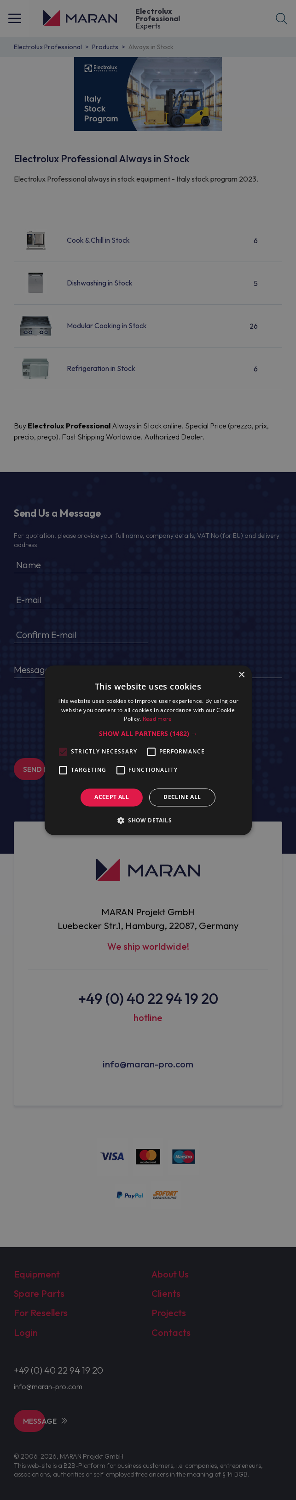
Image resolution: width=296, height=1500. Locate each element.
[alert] (148, 750)
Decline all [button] (182, 797)
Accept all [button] (111, 797)
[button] (148, 734)
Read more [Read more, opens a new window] (157, 719)
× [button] (241, 675)
